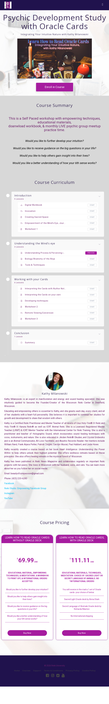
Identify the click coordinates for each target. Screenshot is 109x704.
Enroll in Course (54, 87)
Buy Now (36, 649)
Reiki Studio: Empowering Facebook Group (25, 488)
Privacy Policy (72, 688)
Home (17, 688)
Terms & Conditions (53, 688)
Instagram (9, 493)
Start (92, 205)
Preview (91, 253)
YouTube (8, 498)
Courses (26, 688)
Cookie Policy (89, 688)
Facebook (9, 483)
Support (37, 688)
